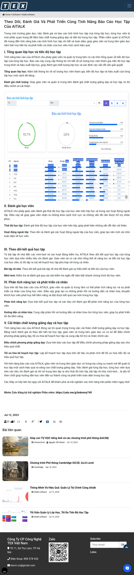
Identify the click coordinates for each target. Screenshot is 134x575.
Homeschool (38, 442)
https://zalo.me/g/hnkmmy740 (74, 392)
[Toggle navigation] (129, 5)
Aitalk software (28, 14)
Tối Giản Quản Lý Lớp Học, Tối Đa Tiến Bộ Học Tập (59, 512)
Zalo (52, 539)
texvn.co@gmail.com (21, 565)
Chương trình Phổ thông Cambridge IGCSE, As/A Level (62, 462)
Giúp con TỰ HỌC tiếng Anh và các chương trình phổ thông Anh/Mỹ (69, 438)
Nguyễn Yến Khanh (57, 442)
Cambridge (37, 467)
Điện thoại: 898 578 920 (22, 558)
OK (122, 544)
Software (16, 14)
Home (6, 14)
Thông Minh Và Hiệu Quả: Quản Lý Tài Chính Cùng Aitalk (63, 487)
